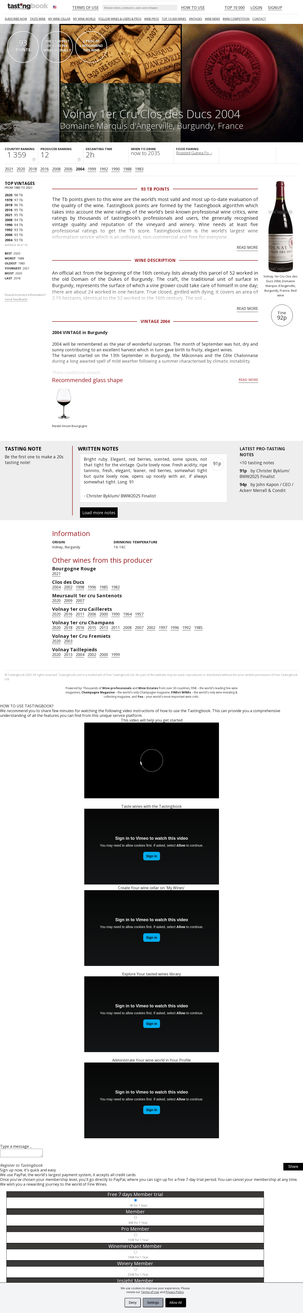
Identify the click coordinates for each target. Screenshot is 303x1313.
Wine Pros (151, 19)
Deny (133, 1302)
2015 (92, 627)
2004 (80, 169)
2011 (80, 614)
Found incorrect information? (26, 297)
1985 (103, 587)
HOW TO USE (193, 7)
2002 (68, 587)
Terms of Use (150, 1292)
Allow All (175, 1302)
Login (256, 7)
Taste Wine (37, 19)
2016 (44, 169)
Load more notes (98, 512)
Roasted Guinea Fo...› (194, 153)
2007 (80, 600)
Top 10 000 (234, 7)
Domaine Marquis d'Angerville (116, 125)
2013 (103, 627)
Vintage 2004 (155, 321)
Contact (259, 19)
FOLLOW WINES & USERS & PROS (119, 19)
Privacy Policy (175, 1292)
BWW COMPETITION (236, 19)
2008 (56, 169)
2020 (21, 169)
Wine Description (155, 260)
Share (293, 1168)
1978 (8, 200)
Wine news (212, 19)
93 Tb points (155, 189)
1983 (139, 169)
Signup (275, 7)
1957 (139, 614)
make (46, 457)
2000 (103, 614)
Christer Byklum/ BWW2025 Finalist (265, 473)
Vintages (195, 19)
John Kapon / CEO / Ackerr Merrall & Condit (266, 487)
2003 (68, 641)
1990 (115, 169)
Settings (153, 1302)
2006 (68, 169)
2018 (32, 169)
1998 (80, 587)
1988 (127, 169)
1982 (115, 587)
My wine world (84, 19)
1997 (163, 627)
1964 (127, 614)
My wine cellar (59, 19)
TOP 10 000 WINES (174, 19)
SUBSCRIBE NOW (16, 19)
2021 (9, 169)
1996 (92, 587)
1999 (92, 169)
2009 (68, 600)
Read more (247, 247)
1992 (103, 169)
